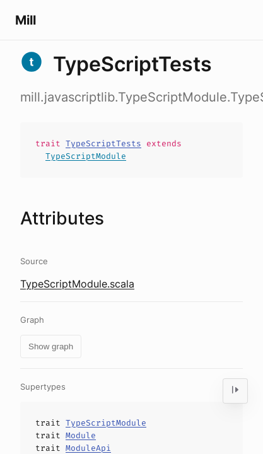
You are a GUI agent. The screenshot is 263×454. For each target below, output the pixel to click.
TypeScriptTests (103, 143)
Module (81, 435)
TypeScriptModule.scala (77, 283)
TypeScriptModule (85, 156)
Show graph (50, 346)
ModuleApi (88, 448)
